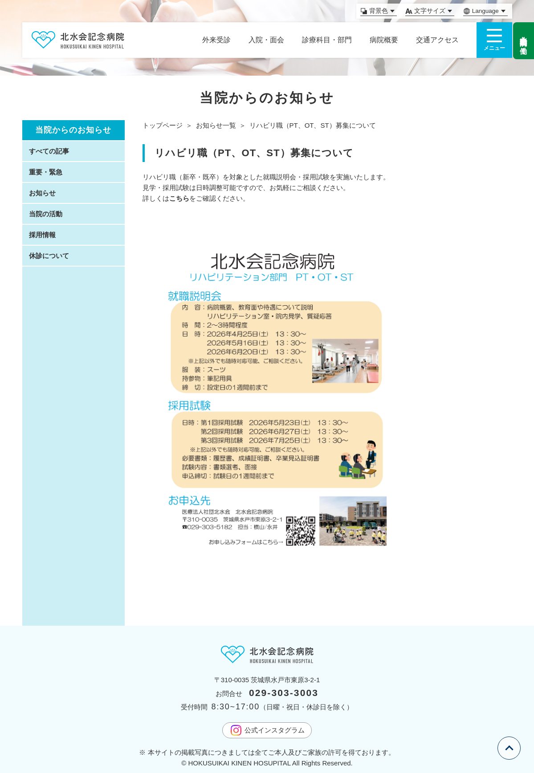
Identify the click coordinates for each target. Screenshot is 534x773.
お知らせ (42, 193)
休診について (49, 255)
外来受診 (216, 40)
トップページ (163, 125)
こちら (179, 198)
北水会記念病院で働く (523, 41)
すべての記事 (49, 151)
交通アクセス (437, 40)
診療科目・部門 (327, 40)
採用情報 (42, 235)
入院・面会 (266, 40)
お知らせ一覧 (216, 125)
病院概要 (384, 40)
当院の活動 (45, 214)
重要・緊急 (45, 172)
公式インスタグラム (267, 730)
